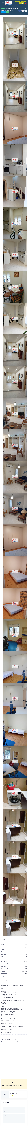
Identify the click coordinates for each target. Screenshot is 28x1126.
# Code (21, 3)
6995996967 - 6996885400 (20, 1)
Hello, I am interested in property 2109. (14, 1120)
